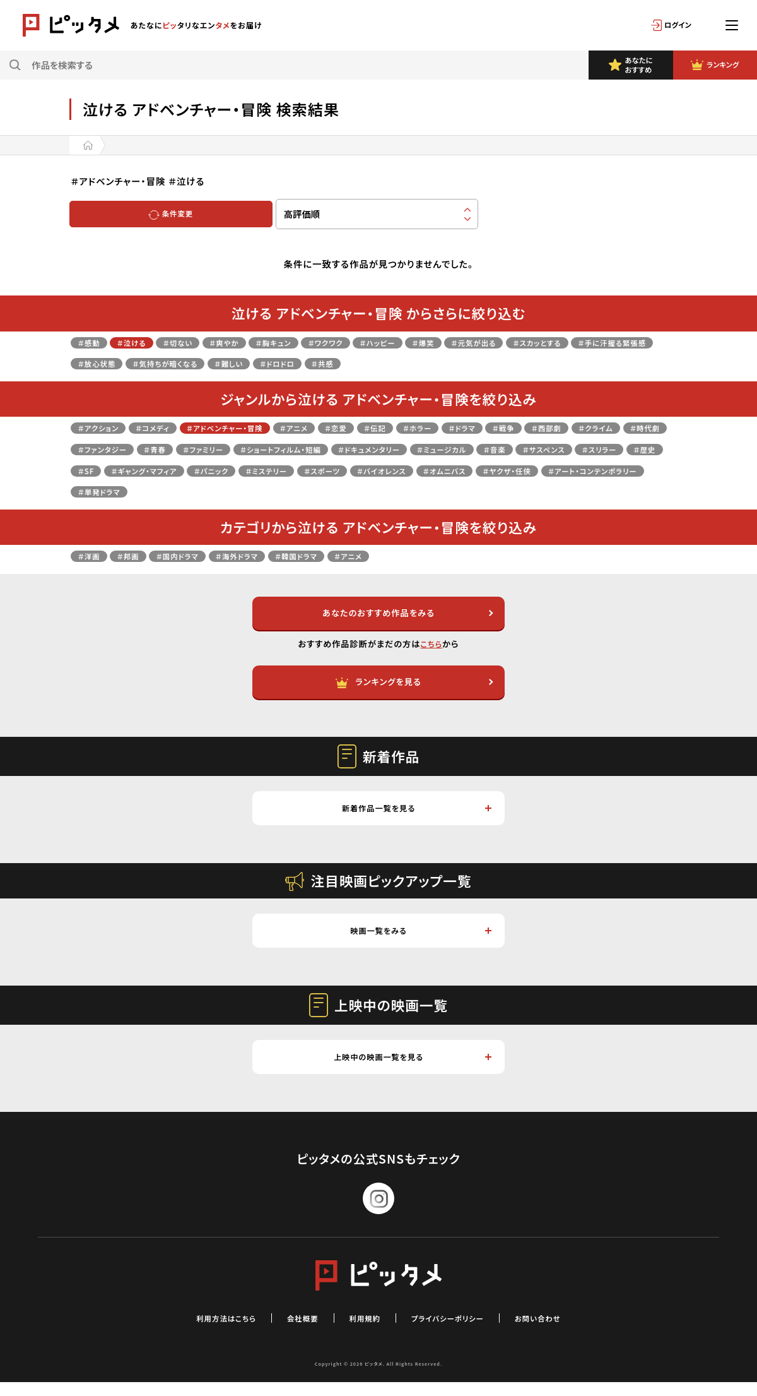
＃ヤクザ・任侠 (258, 491)
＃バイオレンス (108, 491)
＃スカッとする (622, 342)
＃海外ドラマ (266, 555)
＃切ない (197, 342)
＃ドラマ (534, 427)
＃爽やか (251, 342)
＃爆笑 (487, 342)
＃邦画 (138, 555)
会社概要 (292, 1331)
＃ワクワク (370, 342)
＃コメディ (168, 427)
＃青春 (288, 448)
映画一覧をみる (419, 940)
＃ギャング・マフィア (380, 470)
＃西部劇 (633, 427)
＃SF (312, 470)
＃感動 (92, 342)
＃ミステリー (526, 470)
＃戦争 (583, 427)
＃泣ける (142, 342)
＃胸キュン (310, 342)
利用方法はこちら (204, 1331)
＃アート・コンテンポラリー (361, 491)
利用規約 (361, 1331)
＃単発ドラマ (461, 491)
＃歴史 (270, 470)
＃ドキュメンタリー (544, 448)
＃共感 (473, 362)
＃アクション (103, 427)
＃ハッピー (433, 342)
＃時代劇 (158, 448)
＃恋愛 (387, 427)
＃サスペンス (150, 470)
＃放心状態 (204, 362)
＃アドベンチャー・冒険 (255, 427)
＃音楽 (92, 470)
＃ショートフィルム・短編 (437, 448)
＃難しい (362, 362)
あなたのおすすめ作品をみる (405, 614)
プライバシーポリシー (457, 1331)
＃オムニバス (184, 491)
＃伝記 (432, 427)
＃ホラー (482, 427)
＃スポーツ (592, 470)
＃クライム (99, 448)
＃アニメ (337, 427)
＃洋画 (92, 555)
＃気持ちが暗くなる (286, 362)
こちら (431, 646)
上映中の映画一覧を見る (410, 1069)
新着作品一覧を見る (415, 815)
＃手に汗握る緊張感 (120, 362)
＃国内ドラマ (196, 555)
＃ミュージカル (631, 448)
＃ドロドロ (419, 362)
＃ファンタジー (225, 448)
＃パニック (461, 470)
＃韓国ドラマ (337, 555)
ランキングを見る (413, 686)
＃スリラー (216, 470)
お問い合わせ (561, 1331)
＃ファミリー (344, 448)
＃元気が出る (546, 342)
